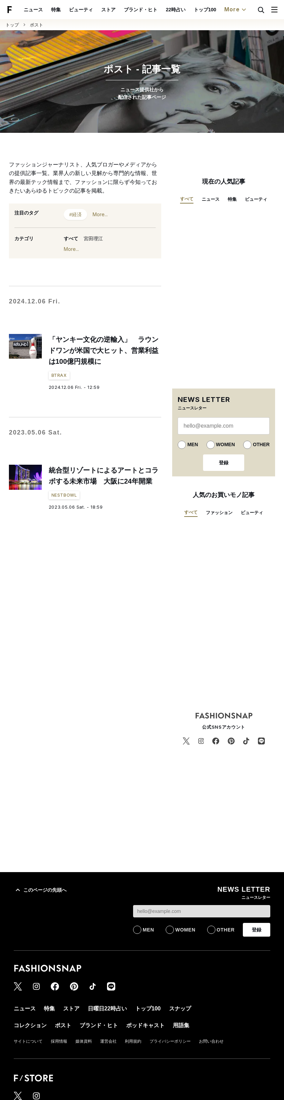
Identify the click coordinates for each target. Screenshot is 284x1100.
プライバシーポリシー (170, 1041)
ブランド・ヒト (140, 9)
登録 (223, 462)
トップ (12, 25)
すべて (71, 238)
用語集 (181, 1025)
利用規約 (133, 1041)
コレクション (30, 1025)
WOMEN (225, 444)
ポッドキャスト (145, 1025)
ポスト (36, 25)
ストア (108, 9)
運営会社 (108, 1041)
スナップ (180, 1008)
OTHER (261, 444)
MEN (192, 444)
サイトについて (28, 1041)
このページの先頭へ (40, 890)
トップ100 (205, 9)
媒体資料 (83, 1041)
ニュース (33, 9)
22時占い (176, 9)
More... (100, 214)
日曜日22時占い (107, 1008)
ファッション (219, 512)
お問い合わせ (211, 1041)
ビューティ (81, 9)
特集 (56, 9)
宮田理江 (93, 238)
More (236, 9)
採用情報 (59, 1041)
